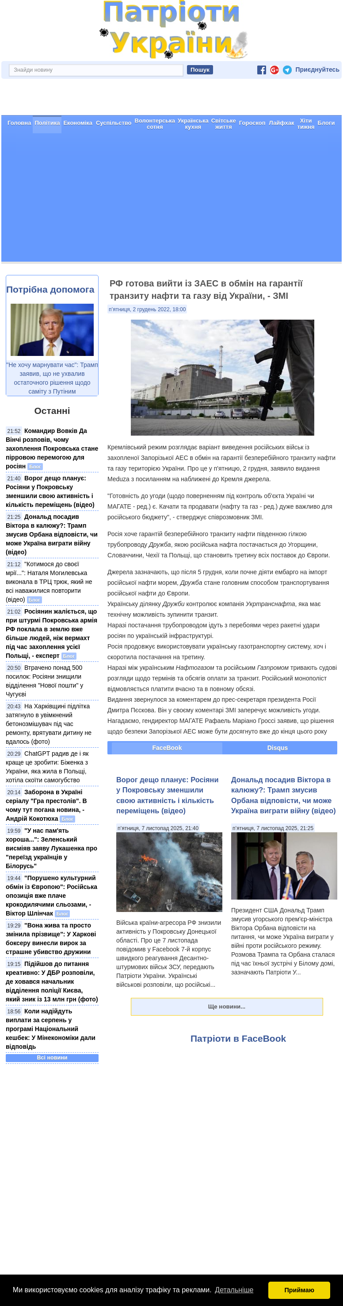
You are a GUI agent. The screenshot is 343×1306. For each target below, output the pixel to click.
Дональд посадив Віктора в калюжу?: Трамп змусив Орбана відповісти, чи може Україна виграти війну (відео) (52, 534)
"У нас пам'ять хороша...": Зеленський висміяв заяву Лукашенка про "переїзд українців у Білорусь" (51, 848)
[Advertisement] (171, 200)
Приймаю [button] (299, 1290)
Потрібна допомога (50, 289)
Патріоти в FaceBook (238, 1038)
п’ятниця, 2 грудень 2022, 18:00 (147, 309)
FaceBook (167, 747)
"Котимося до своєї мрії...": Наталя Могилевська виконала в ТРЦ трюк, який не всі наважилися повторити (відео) (49, 581)
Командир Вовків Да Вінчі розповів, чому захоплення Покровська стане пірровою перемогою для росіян (52, 448)
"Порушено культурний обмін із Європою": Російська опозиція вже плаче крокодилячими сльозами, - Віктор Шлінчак (51, 895)
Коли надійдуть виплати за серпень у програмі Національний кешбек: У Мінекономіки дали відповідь (50, 1029)
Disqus (277, 747)
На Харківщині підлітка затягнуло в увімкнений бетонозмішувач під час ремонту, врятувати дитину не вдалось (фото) (48, 724)
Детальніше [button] (234, 1290)
